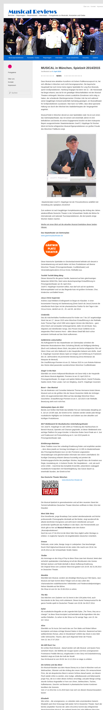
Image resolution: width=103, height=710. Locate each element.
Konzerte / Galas (33, 58)
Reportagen (47, 58)
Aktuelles (85, 58)
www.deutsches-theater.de (72, 480)
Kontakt (93, 6)
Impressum (12, 85)
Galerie (95, 58)
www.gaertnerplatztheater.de (52, 236)
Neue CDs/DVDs (72, 58)
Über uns (86, 6)
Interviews (59, 58)
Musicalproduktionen (16, 58)
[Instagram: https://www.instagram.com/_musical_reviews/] (10, 66)
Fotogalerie (12, 72)
